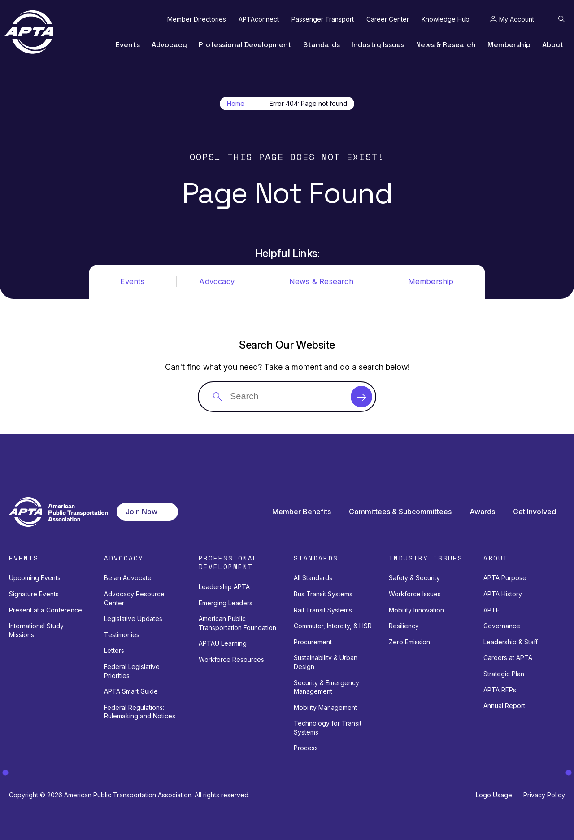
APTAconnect (259, 19)
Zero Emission (409, 642)
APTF (491, 610)
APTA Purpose (504, 578)
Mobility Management (325, 707)
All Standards (313, 578)
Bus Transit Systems (323, 594)
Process (306, 748)
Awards (482, 512)
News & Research (446, 44)
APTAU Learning (223, 643)
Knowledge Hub (446, 19)
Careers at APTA (507, 657)
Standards (321, 44)
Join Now (141, 511)
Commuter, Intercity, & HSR (333, 626)
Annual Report (504, 705)
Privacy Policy (544, 795)
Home (235, 104)
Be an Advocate (128, 578)
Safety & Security (414, 578)
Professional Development (245, 44)
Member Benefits (301, 512)
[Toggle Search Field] (562, 19)
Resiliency (404, 626)
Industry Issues (378, 44)
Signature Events (34, 594)
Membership (509, 44)
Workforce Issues (415, 594)
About (553, 44)
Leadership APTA (224, 587)
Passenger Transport (322, 19)
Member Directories (196, 19)
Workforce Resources (231, 659)
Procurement (313, 642)
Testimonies (121, 635)
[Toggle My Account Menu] (512, 19)
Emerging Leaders (225, 603)
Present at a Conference (45, 610)
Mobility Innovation (416, 610)
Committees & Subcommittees (400, 512)
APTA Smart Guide (131, 691)
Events (128, 44)
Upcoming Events (35, 578)
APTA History (502, 594)
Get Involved (534, 512)
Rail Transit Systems (323, 610)
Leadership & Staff (510, 642)
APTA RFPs (499, 690)
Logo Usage (494, 795)
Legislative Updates (133, 618)
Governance (501, 626)
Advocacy (169, 44)
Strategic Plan (503, 674)
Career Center (387, 19)
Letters (114, 650)
